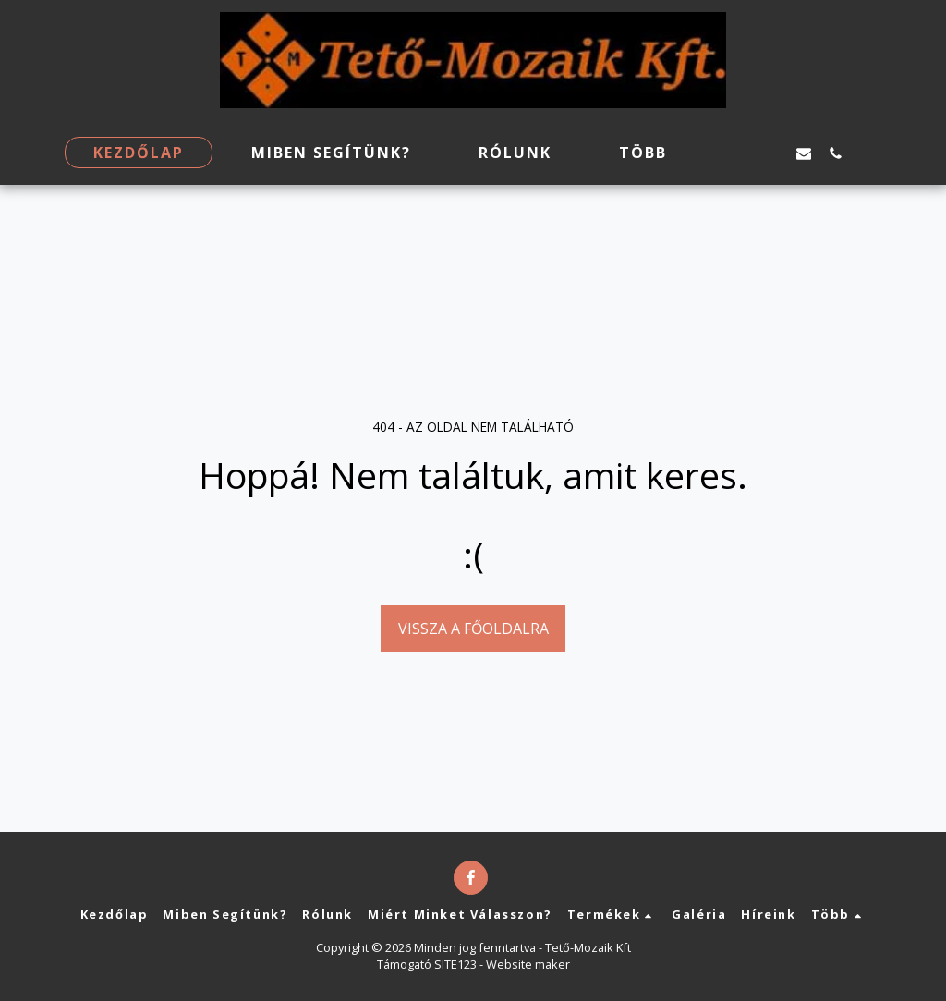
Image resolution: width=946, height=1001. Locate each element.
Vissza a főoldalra (473, 628)
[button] (741, 153)
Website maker (528, 964)
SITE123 (455, 964)
